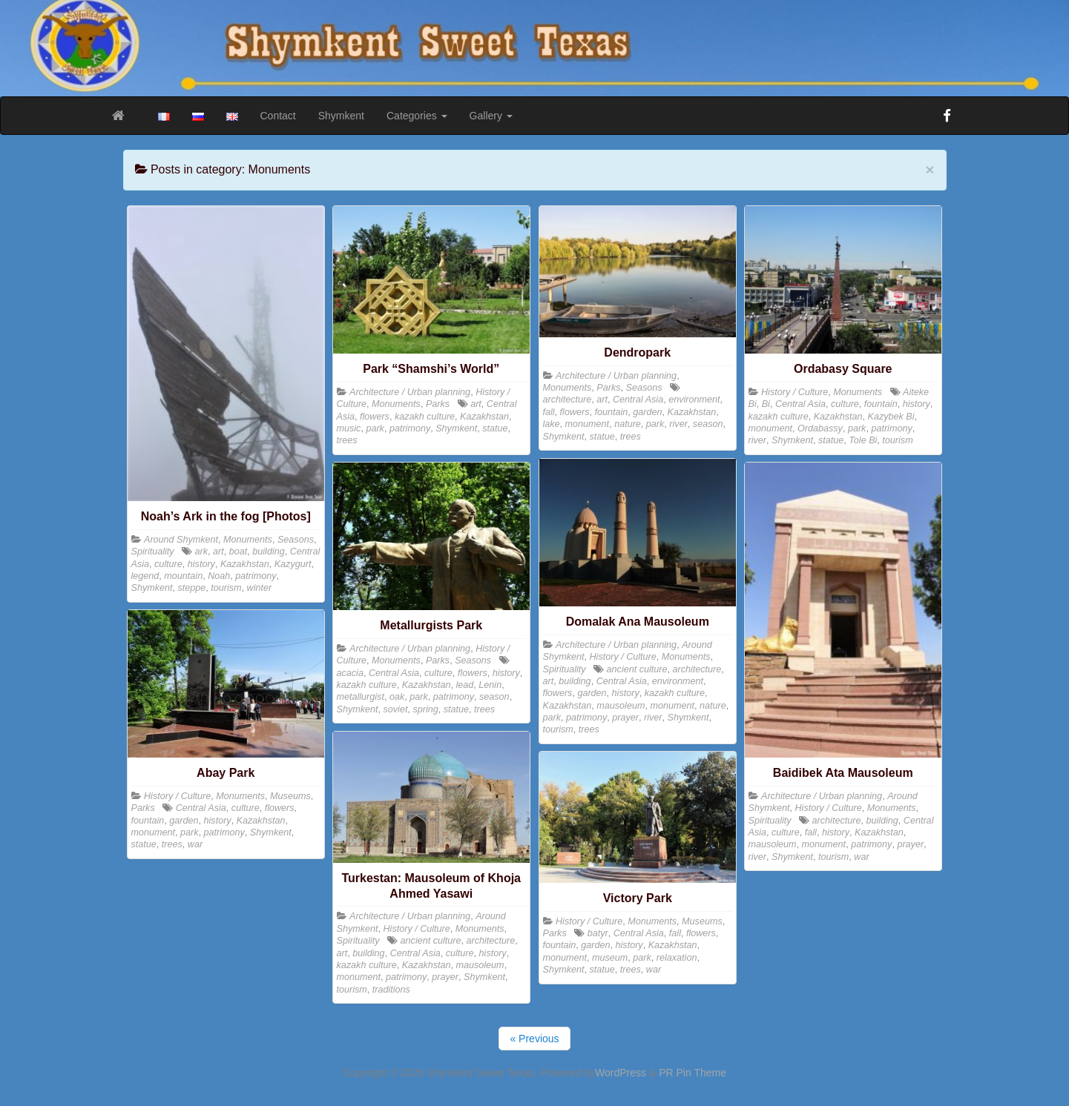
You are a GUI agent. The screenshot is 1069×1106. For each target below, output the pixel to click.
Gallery (491, 116)
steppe (192, 588)
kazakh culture (425, 416)
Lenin (489, 685)
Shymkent (341, 116)
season (708, 424)
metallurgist (360, 697)
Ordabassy (820, 428)
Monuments (247, 539)
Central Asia (638, 399)
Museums (290, 796)
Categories (417, 116)
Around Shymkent (181, 539)
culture (168, 564)
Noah (219, 576)
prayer (625, 717)
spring (425, 709)
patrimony (255, 576)
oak (396, 697)
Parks (438, 404)
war (861, 857)
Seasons (295, 539)
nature (627, 424)
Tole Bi (863, 440)
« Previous (534, 1038)
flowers (374, 416)
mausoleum (620, 706)
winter (259, 588)
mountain (183, 576)
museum (610, 958)
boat (238, 551)
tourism (226, 588)
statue (494, 428)
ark (201, 551)
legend (145, 576)
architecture (567, 399)
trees (347, 440)
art (218, 551)
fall (549, 412)
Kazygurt (293, 564)
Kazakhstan (244, 564)
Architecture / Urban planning (409, 392)
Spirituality (152, 551)
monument (587, 424)
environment (694, 399)
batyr (598, 933)
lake (551, 424)
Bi (766, 404)
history (201, 564)
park (375, 428)
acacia (350, 673)
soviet (396, 709)
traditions (391, 989)
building (268, 551)
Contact (278, 116)
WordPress (620, 1073)
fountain (611, 412)
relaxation (677, 958)
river (678, 424)
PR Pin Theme (692, 1073)
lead (465, 685)
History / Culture (794, 392)
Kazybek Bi (891, 416)
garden (647, 412)
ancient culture (637, 669)
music (349, 428)
